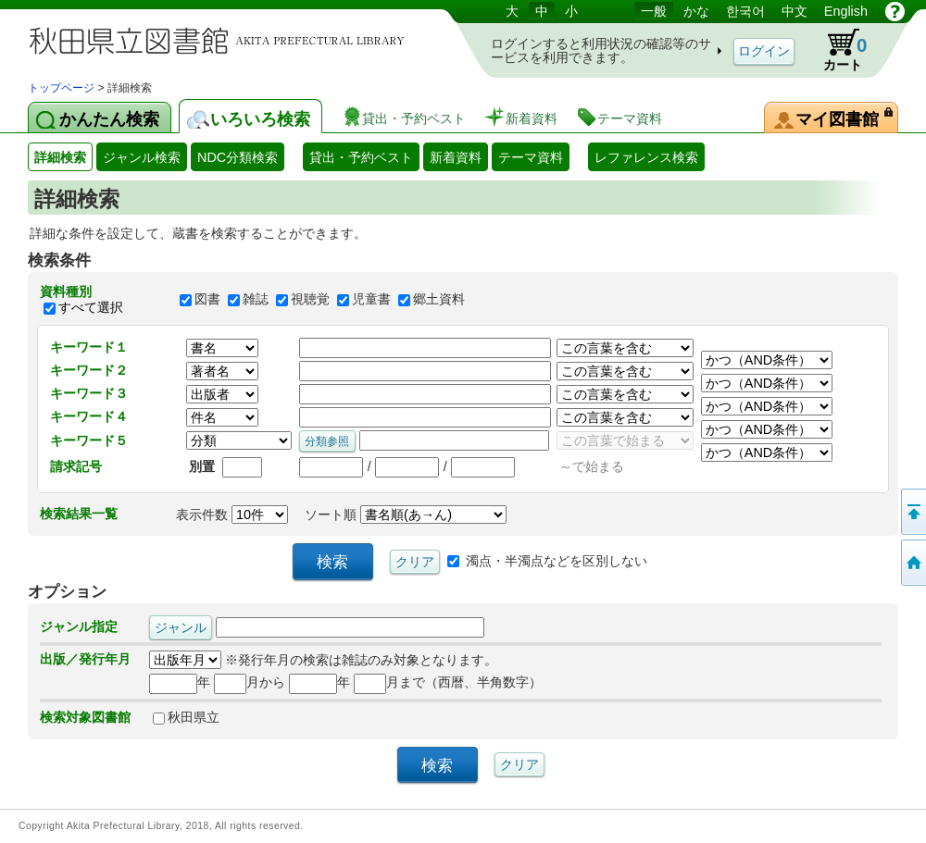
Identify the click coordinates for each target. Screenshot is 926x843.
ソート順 (406, 514)
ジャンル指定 (79, 626)
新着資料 (456, 157)
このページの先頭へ (912, 512)
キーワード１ (89, 347)
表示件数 (232, 514)
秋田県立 (186, 717)
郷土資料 (439, 299)
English (846, 11)
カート (836, 50)
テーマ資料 (530, 157)
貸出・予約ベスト (361, 157)
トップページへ (912, 562)
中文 (794, 11)
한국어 (745, 11)
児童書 (371, 299)
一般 (654, 11)
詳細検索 (60, 157)
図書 (207, 299)
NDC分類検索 (237, 157)
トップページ (61, 87)
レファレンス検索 (646, 157)
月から (249, 682)
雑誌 (256, 299)
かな (696, 11)
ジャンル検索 (142, 157)
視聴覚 (310, 299)
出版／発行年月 (85, 658)
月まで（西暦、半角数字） (448, 682)
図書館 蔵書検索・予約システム (222, 39)
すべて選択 (90, 307)
